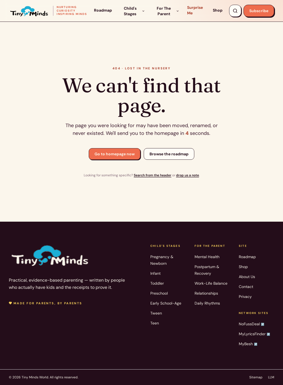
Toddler (157, 283)
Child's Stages (134, 11)
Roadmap (103, 10)
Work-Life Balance (211, 283)
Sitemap (256, 377)
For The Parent (168, 11)
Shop (217, 10)
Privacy (245, 296)
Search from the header (152, 175)
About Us (247, 276)
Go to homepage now (115, 153)
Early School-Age (165, 303)
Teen (154, 323)
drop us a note (187, 175)
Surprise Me (195, 10)
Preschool (159, 293)
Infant (155, 273)
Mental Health (207, 256)
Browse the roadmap (169, 153)
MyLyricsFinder (254, 333)
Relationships (206, 293)
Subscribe (258, 10)
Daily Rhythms (207, 303)
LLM (271, 377)
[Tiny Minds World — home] (48, 10)
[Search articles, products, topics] (235, 11)
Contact (246, 286)
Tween (156, 313)
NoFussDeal (251, 323)
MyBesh (248, 343)
